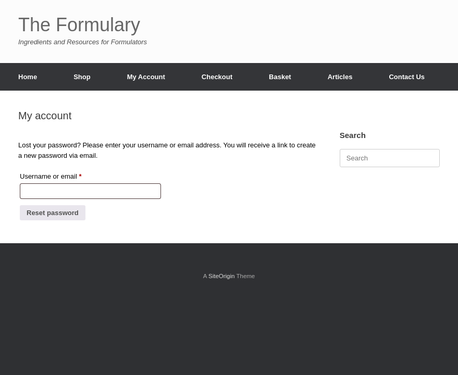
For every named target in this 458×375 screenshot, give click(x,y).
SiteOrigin (221, 276)
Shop (82, 77)
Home (27, 77)
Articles (340, 77)
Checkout (217, 77)
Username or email (64, 175)
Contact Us (407, 77)
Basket (280, 77)
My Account (146, 77)
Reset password (53, 213)
